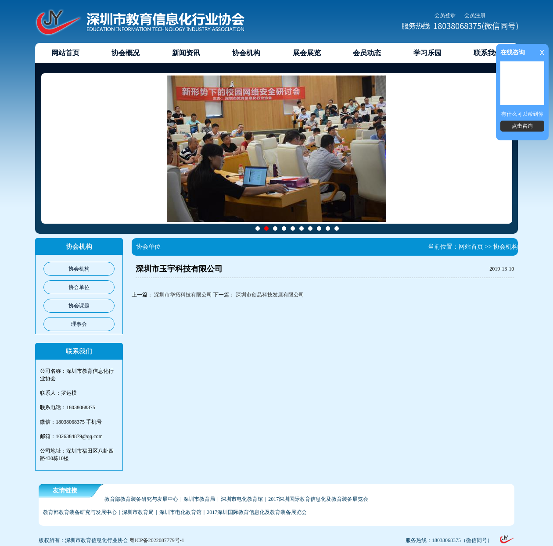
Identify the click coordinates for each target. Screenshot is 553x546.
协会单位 (79, 287)
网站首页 (471, 246)
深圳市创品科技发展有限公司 (270, 295)
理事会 (79, 324)
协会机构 (79, 269)
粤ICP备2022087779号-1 (156, 540)
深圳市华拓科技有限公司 (183, 295)
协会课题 (79, 306)
